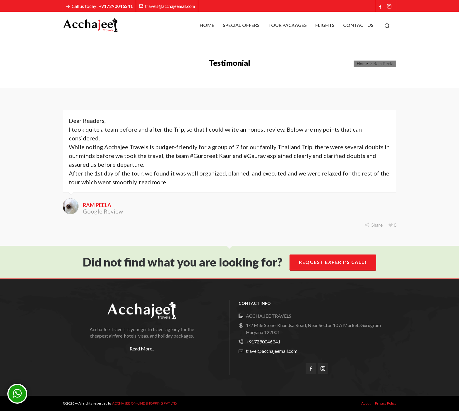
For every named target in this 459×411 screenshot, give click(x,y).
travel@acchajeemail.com (271, 351)
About (366, 403)
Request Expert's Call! (333, 262)
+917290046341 (263, 341)
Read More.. (142, 348)
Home (362, 63)
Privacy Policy (385, 403)
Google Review (103, 211)
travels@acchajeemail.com (167, 6)
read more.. (153, 181)
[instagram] (323, 368)
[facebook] (311, 368)
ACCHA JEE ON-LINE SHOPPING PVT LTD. (144, 403)
